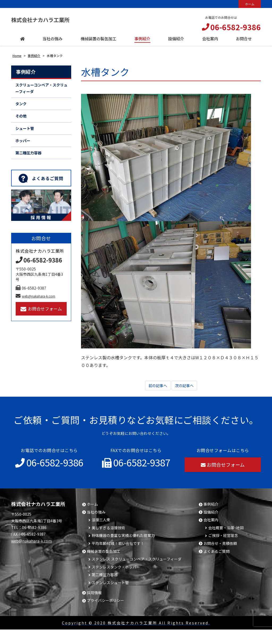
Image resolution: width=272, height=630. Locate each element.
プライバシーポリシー (105, 600)
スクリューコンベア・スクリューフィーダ (41, 88)
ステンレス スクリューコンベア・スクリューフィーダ (136, 559)
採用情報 (94, 593)
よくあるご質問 (216, 551)
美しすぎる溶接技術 (108, 528)
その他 (21, 116)
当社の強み (96, 512)
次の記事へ (185, 386)
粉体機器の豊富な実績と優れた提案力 (123, 536)
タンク (21, 103)
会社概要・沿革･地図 (226, 528)
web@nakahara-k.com (35, 296)
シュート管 (24, 128)
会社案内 (210, 520)
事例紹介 (26, 71)
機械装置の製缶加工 (103, 551)
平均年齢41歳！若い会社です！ (118, 543)
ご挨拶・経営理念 (223, 536)
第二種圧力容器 (28, 152)
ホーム (249, 4)
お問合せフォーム (41, 308)
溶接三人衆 (101, 520)
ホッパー (22, 140)
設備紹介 (210, 512)
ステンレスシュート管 (110, 583)
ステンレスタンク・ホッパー (116, 567)
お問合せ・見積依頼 (220, 543)
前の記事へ (156, 386)
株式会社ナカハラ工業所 (49, 20)
